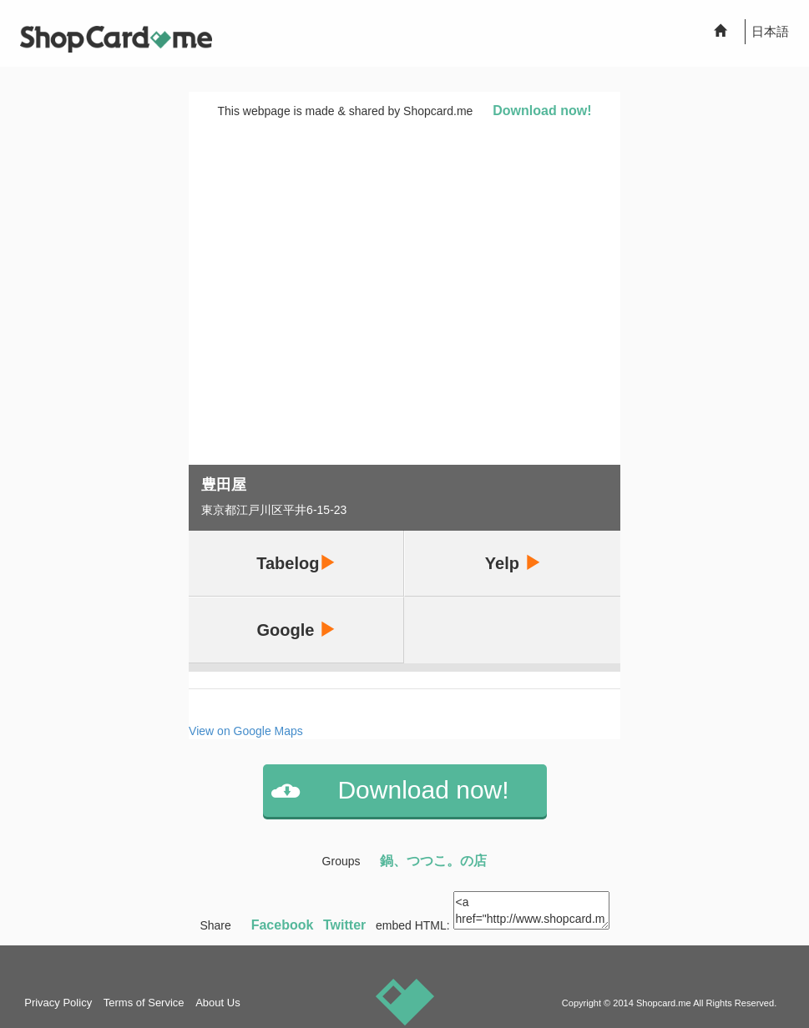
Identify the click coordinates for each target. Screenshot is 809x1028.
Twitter (344, 925)
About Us (217, 1002)
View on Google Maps (246, 731)
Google (296, 629)
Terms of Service (144, 1002)
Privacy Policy (58, 1002)
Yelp (513, 562)
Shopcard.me (663, 1003)
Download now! (542, 110)
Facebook (282, 925)
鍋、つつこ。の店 (433, 861)
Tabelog (296, 562)
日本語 (770, 31)
